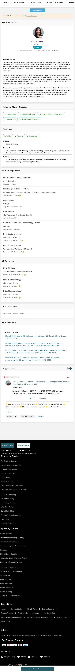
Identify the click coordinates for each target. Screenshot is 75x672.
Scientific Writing (7, 499)
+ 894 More (40, 416)
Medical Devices (6, 533)
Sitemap (35, 613)
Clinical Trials (12, 416)
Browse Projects (7, 613)
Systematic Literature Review (11, 596)
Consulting (32, 136)
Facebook (33, 656)
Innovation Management (30, 119)
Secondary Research (9, 503)
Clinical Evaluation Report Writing (13, 489)
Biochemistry (10, 114)
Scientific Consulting (9, 469)
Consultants (36, 2)
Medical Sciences (6, 587)
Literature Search (7, 507)
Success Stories (16, 609)
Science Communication (9, 542)
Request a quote (32, 16)
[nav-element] (67, 368)
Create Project (37, 669)
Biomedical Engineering (9, 567)
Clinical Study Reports (8, 554)
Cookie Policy (6, 621)
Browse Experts (48, 609)
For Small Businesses (9, 461)
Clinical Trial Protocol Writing (11, 571)
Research (19, 136)
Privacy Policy (62, 617)
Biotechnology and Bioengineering (13, 546)
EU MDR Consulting (8, 494)
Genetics (3, 550)
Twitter (21, 656)
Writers (6, 2)
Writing (8, 136)
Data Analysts (20, 2)
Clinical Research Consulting (12, 485)
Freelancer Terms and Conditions (39, 617)
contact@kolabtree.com (28, 453)
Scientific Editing (7, 511)
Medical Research (7, 523)
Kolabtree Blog (49, 613)
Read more (9, 412)
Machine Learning (27, 416)
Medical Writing (7, 481)
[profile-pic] (8, 383)
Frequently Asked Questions (10, 453)
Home (3, 609)
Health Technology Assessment (51, 114)
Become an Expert (23, 446)
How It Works (32, 609)
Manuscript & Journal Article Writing (13, 558)
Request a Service (7, 446)
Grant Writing (10, 119)
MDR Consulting (6, 583)
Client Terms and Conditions (11, 617)
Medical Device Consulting (11, 515)
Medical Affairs (5, 579)
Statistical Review (7, 473)
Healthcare (5, 519)
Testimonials (23, 613)
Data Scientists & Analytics (11, 465)
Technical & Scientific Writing (11, 562)
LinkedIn (45, 656)
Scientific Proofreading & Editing (12, 537)
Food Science (6, 477)
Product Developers (55, 2)
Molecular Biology (27, 114)
